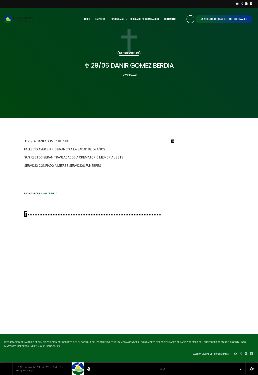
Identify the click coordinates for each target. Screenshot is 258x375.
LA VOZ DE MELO (48, 193)
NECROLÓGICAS (129, 53)
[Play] (190, 19)
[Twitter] (241, 4)
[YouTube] (237, 4)
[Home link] (19, 19)
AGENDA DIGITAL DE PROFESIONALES (223, 19)
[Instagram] (246, 4)
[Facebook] (250, 4)
